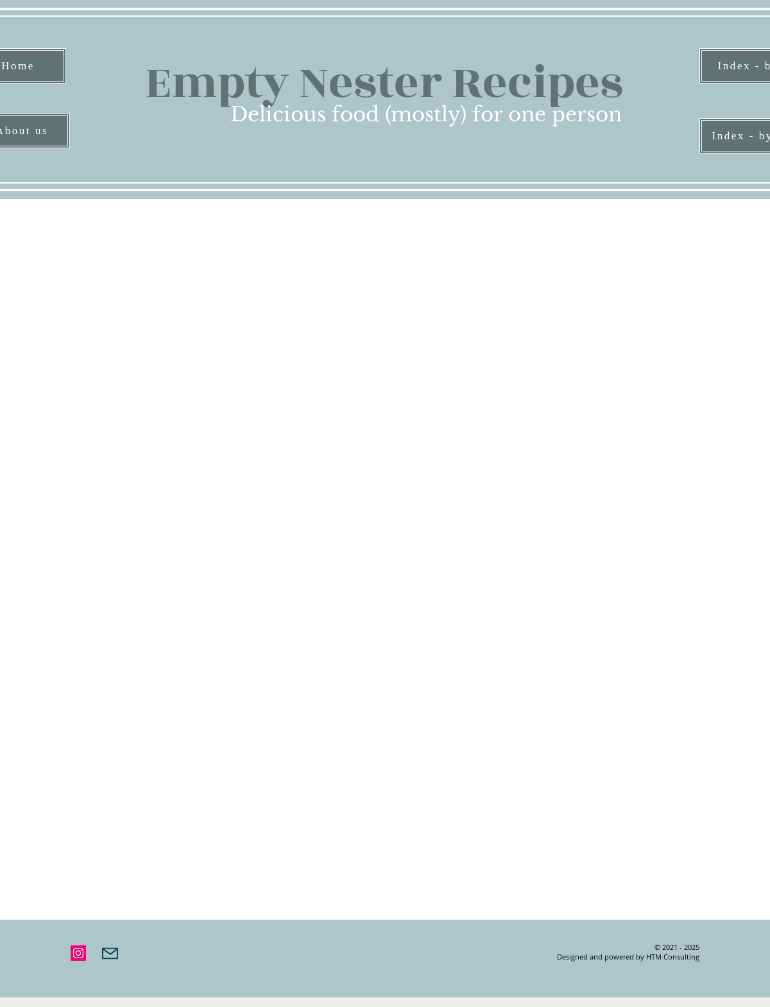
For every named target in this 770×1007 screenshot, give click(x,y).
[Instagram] (78, 953)
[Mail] (110, 953)
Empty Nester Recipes (384, 83)
